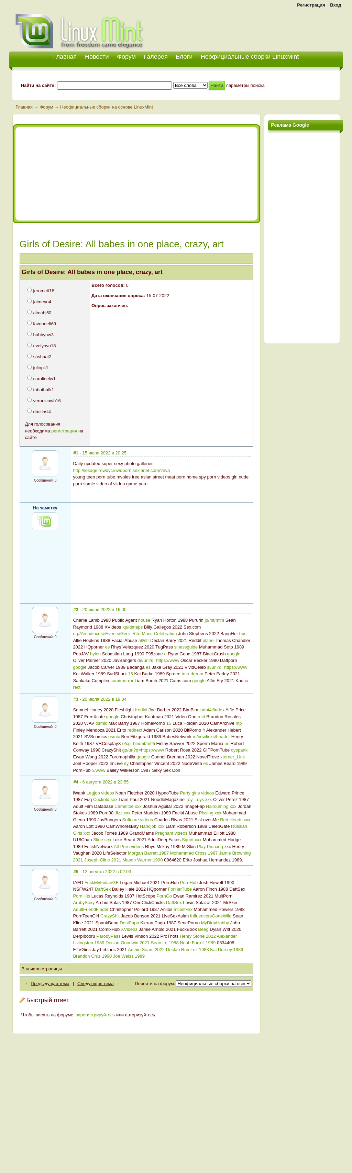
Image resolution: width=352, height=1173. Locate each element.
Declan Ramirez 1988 (187, 949)
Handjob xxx (152, 826)
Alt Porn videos (129, 846)
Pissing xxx (210, 812)
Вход (335, 5)
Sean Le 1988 (165, 942)
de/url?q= (147, 660)
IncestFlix (183, 909)
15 (130, 673)
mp (238, 723)
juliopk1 (40, 367)
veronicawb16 (47, 400)
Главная (24, 107)
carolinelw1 (44, 378)
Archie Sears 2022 (146, 949)
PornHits (81, 896)
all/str (143, 640)
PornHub (189, 882)
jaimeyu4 (42, 301)
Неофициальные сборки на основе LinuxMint (106, 107)
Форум (126, 56)
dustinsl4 (42, 411)
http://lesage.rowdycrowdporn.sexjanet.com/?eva (121, 470)
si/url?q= (215, 667)
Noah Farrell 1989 (198, 942)
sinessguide (186, 647)
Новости (97, 56)
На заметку (45, 507)
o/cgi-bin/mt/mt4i (138, 743)
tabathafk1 (43, 389)
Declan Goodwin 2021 (128, 942)
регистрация (64, 430)
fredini (141, 709)
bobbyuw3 (43, 334)
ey (126, 763)
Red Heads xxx (235, 819)
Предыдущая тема (50, 983)
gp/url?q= (131, 750)
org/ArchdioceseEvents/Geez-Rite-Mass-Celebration (125, 633)
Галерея (156, 56)
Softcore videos (137, 819)
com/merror (122, 680)
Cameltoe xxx (128, 806)
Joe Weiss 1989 (129, 956)
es (107, 647)
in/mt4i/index (211, 709)
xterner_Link (232, 756)
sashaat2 (42, 356)
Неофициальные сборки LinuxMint (250, 56)
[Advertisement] (262, 27)
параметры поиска (245, 85)
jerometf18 (43, 290)
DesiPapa (129, 922)
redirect (135, 730)
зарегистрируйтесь (95, 1014)
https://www (167, 660)
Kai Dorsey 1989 (226, 949)
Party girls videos (197, 793)
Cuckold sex (105, 799)
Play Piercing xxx (214, 846)
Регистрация (311, 5)
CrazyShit (110, 915)
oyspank (239, 750)
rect (76, 687)
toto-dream (192, 673)
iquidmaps (132, 627)
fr (203, 730)
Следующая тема (95, 983)
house (144, 620)
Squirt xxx (191, 839)
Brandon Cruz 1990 (92, 956)
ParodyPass (108, 936)
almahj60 (42, 312)
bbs (242, 633)
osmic (101, 723)
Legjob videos (100, 793)
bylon (95, 653)
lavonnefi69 (44, 323)
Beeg (203, 929)
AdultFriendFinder (90, 909)
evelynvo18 (44, 345)
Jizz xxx (123, 812)
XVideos (129, 929)
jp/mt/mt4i (214, 620)
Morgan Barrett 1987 (148, 853)
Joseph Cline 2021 (102, 859)
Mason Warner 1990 (142, 859)
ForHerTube (180, 889)
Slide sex (102, 839)
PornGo (164, 896)
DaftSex (103, 889)
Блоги (184, 56)
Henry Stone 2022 (198, 936)
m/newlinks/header (211, 736)
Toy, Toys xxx (199, 799)
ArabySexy (84, 902)
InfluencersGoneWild (211, 915)
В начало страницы (42, 968)
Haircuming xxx (221, 806)
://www (98, 770)
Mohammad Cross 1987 (194, 853)
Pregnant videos (171, 833)
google (233, 653)
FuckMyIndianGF (102, 882)
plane (208, 640)
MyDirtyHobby (215, 922)
